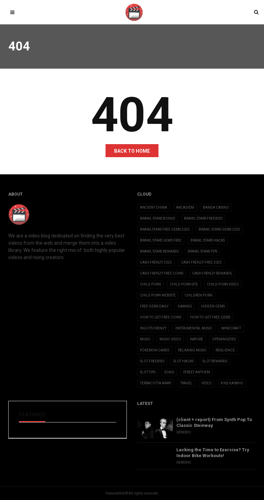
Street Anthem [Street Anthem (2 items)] (196, 372)
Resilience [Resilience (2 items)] (225, 350)
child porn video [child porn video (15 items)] (223, 284)
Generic (183, 432)
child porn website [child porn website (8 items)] (158, 295)
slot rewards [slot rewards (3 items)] (214, 361)
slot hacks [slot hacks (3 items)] (183, 361)
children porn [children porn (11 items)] (198, 295)
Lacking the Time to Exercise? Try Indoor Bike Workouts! (212, 452)
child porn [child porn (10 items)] (150, 284)
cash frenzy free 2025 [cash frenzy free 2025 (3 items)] (201, 262)
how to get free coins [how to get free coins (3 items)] (160, 317)
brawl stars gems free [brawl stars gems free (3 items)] (161, 240)
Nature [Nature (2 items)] (196, 339)
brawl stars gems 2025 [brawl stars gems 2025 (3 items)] (219, 229)
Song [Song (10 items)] (169, 372)
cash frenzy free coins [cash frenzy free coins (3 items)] (161, 273)
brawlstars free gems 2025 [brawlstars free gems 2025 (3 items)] (165, 229)
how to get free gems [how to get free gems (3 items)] (210, 317)
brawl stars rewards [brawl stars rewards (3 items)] (159, 251)
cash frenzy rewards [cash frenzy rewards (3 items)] (212, 273)
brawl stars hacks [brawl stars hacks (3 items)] (207, 240)
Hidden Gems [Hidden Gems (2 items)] (213, 306)
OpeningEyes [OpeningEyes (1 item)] (224, 339)
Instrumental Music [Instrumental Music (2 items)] (193, 328)
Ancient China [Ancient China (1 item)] (153, 207)
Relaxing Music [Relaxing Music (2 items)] (192, 350)
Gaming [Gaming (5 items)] (184, 306)
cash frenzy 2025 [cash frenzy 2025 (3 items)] (156, 262)
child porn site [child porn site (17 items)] (184, 284)
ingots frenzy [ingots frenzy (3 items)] (153, 328)
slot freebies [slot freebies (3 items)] (152, 361)
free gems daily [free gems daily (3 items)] (154, 306)
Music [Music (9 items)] (145, 339)
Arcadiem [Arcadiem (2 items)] (185, 207)
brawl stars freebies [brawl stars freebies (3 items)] (203, 218)
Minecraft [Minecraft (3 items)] (231, 328)
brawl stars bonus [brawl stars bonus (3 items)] (157, 218)
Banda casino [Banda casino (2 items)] (216, 207)
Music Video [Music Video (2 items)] (170, 339)
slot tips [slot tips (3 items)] (147, 372)
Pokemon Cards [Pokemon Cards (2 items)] (154, 350)
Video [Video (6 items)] (206, 383)
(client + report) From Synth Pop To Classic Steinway (214, 422)
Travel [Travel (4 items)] (186, 383)
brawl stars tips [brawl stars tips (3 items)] (202, 251)
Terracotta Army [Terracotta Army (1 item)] (155, 383)
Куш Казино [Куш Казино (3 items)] (232, 383)
